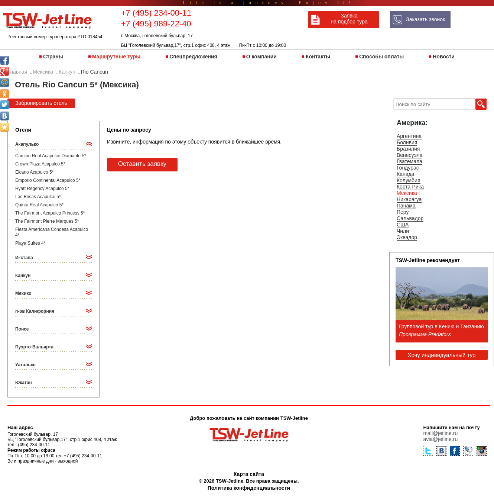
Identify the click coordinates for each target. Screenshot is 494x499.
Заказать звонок (425, 19)
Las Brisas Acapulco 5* (38, 196)
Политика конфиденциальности (249, 488)
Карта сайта (249, 474)
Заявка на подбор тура (349, 19)
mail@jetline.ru (440, 433)
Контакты (318, 56)
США (403, 225)
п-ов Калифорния (34, 311)
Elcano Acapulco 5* (34, 172)
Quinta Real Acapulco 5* (39, 204)
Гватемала (409, 161)
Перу (403, 212)
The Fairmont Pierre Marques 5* (47, 221)
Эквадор (407, 237)
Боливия (407, 142)
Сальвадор (410, 218)
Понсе (22, 329)
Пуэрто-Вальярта (34, 347)
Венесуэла (409, 155)
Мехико (23, 293)
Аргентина (409, 136)
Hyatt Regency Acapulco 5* (42, 188)
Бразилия (408, 149)
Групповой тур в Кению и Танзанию (441, 326)
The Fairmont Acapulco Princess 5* (50, 213)
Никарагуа (409, 199)
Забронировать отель (41, 103)
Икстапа (24, 257)
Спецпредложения (193, 56)
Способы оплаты (381, 56)
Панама (406, 206)
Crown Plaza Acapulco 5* (40, 164)
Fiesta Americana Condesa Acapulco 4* (51, 232)
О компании (261, 56)
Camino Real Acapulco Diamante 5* (50, 155)
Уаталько (25, 364)
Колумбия (408, 180)
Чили (403, 231)
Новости (444, 56)
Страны (53, 56)
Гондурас (408, 168)
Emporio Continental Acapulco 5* (47, 180)
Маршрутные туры (116, 56)
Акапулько (27, 144)
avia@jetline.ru (440, 439)
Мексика (407, 193)
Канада (405, 174)
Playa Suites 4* (30, 243)
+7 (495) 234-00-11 (156, 12)
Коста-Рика (410, 187)
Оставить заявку (142, 163)
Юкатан (23, 382)
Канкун (22, 275)
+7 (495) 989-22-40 (156, 23)
